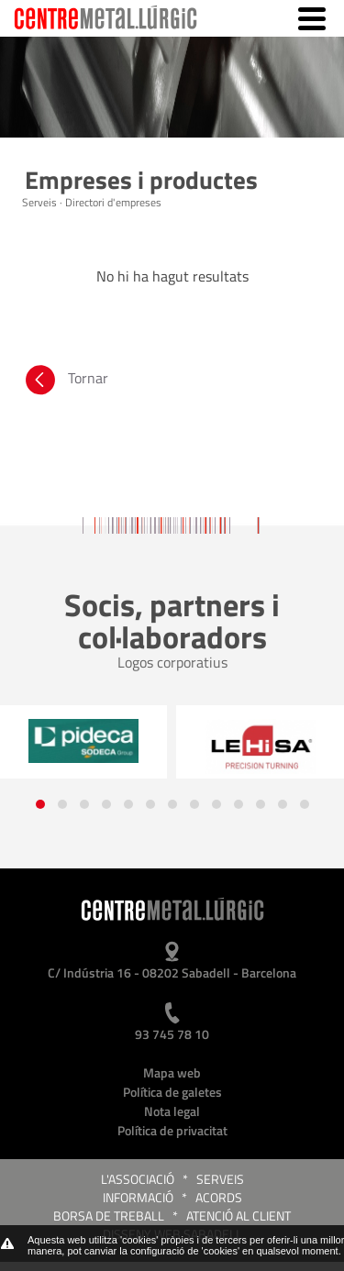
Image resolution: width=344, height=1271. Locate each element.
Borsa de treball (108, 1215)
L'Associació (137, 1178)
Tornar (65, 382)
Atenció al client (238, 1215)
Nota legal (172, 1111)
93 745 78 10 (172, 1034)
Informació (138, 1197)
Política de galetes (172, 1091)
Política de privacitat (172, 1130)
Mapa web (172, 1072)
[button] (40, 804)
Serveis (220, 1178)
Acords (218, 1197)
